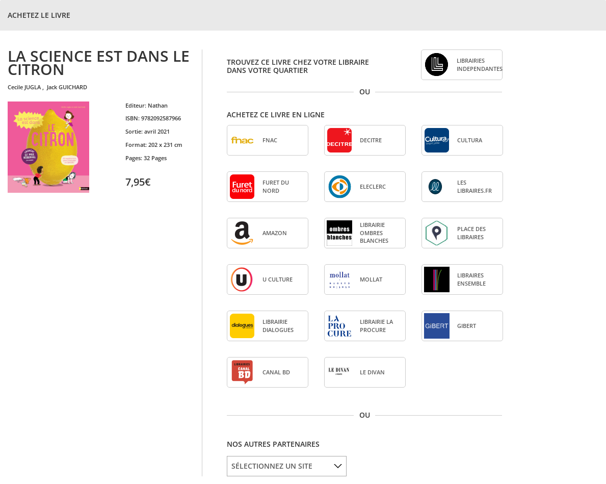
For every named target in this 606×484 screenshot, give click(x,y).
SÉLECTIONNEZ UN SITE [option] (271, 466)
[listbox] (287, 466)
